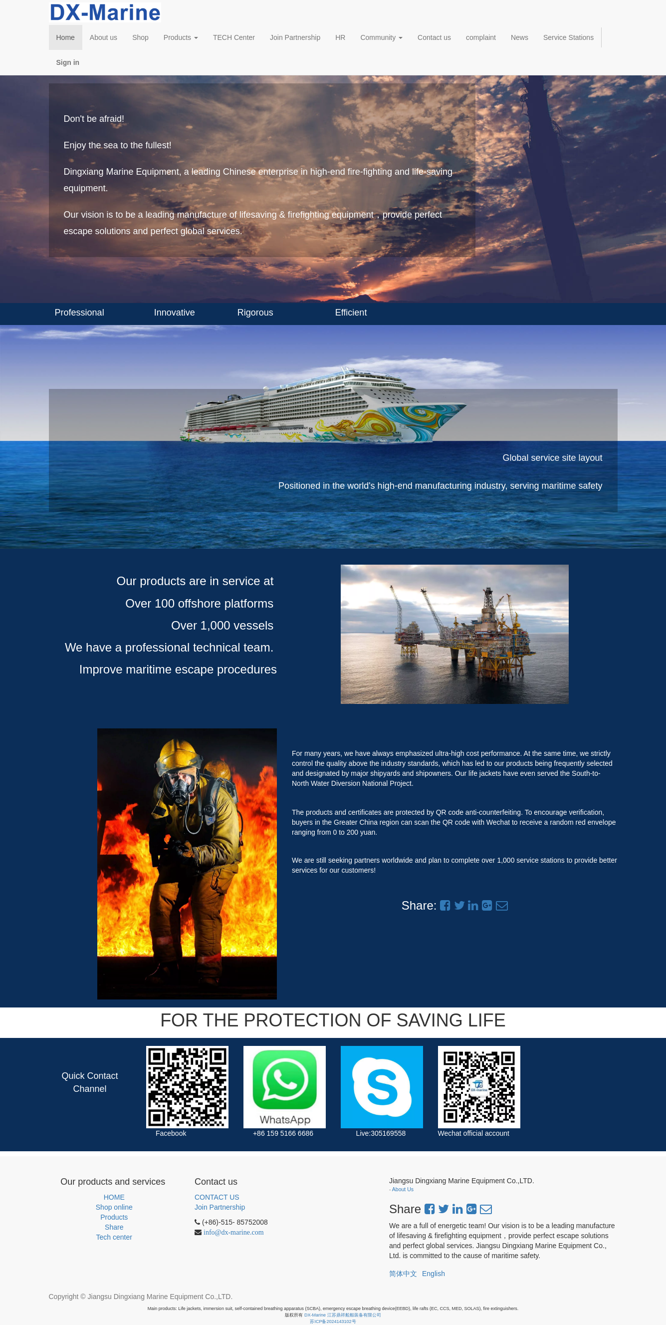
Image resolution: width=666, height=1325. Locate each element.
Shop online (114, 1207)
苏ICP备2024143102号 (333, 1321)
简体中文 (403, 1274)
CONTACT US (217, 1197)
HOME (114, 1197)
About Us (403, 1189)
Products (114, 1217)
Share (114, 1227)
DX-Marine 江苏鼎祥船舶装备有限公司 (342, 1315)
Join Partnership (220, 1207)
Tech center (114, 1237)
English (433, 1274)
